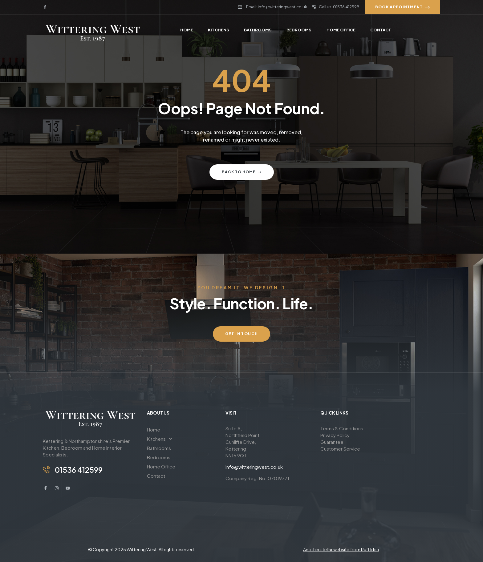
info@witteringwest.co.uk (254, 467)
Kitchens (161, 439)
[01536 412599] (46, 469)
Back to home (242, 172)
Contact (156, 476)
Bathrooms (159, 448)
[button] (181, 439)
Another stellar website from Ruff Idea (341, 549)
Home (153, 429)
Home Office (161, 466)
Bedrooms (158, 457)
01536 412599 (79, 469)
